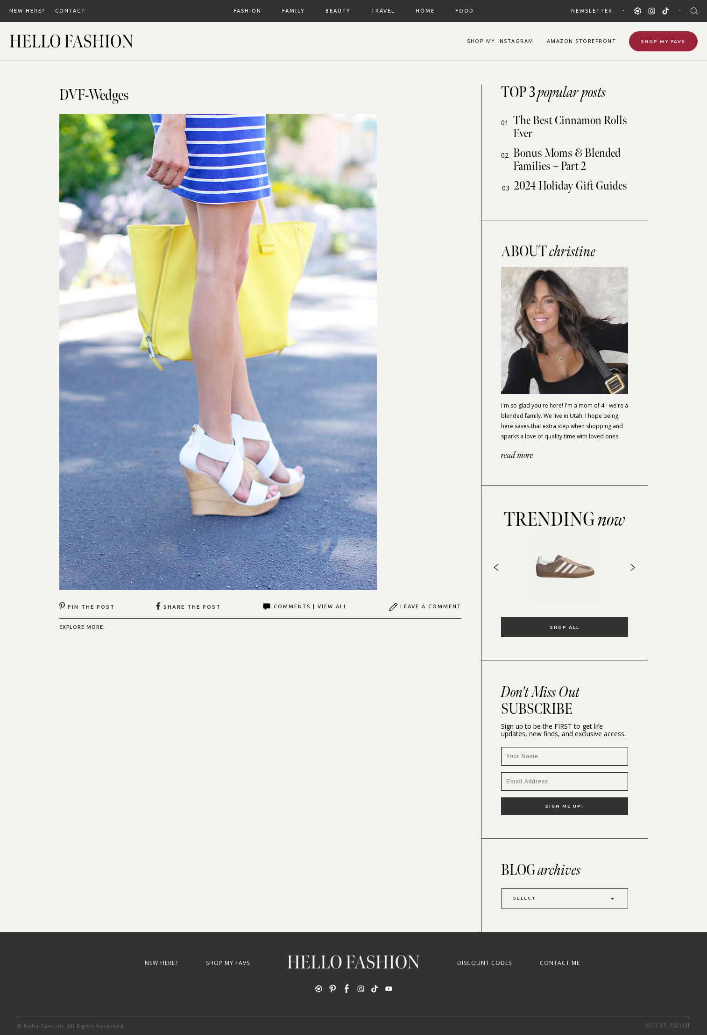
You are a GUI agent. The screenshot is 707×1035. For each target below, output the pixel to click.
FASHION (247, 11)
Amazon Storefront (581, 40)
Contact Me (560, 963)
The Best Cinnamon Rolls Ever (570, 127)
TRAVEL (383, 11)
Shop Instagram (500, 40)
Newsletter (592, 11)
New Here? (27, 11)
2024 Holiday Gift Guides (570, 186)
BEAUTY (338, 11)
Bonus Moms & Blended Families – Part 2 (567, 160)
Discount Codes (484, 963)
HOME (425, 11)
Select (564, 898)
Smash (680, 1025)
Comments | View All (304, 607)
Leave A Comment (425, 607)
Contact (70, 11)
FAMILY (293, 11)
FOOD (464, 11)
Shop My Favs (663, 41)
